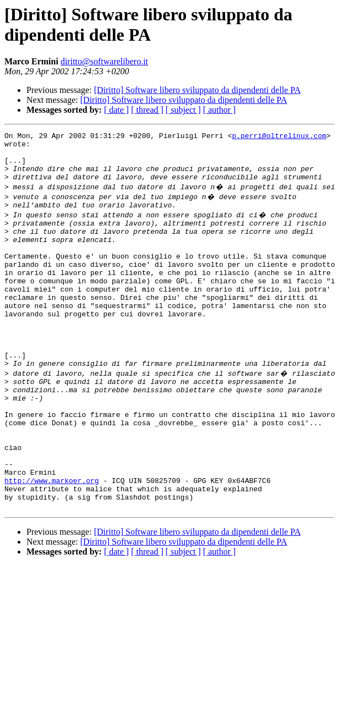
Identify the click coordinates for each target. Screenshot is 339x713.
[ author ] (219, 109)
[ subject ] (183, 109)
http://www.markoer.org (51, 543)
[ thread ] (147, 109)
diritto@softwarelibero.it (104, 61)
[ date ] (116, 109)
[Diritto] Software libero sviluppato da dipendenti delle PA (197, 90)
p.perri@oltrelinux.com (279, 137)
